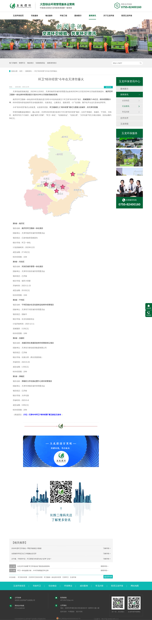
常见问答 (125, 112)
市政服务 (34, 16)
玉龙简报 (124, 124)
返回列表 (108, 87)
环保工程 (63, 16)
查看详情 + (104, 566)
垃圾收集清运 (40, 63)
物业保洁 (30, 63)
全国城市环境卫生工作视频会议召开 (23, 553)
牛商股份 (71, 611)
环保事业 (68, 586)
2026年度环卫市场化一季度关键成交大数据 (26, 548)
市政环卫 (37, 586)
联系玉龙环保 (126, 16)
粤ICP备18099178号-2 (109, 619)
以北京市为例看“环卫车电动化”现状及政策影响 (33, 566)
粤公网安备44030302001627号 (68, 619)
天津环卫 (65, 577)
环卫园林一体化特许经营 (52, 577)
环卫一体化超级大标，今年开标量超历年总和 (33, 570)
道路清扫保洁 (51, 63)
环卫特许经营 (22, 577)
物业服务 (49, 16)
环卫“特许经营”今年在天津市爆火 (45, 71)
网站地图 (135, 586)
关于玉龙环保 (108, 16)
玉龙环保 (73, 577)
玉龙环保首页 (18, 16)
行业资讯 (125, 106)
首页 (21, 71)
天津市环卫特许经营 (36, 577)
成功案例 (84, 586)
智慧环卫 (22, 63)
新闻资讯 (92, 16)
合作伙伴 (124, 118)
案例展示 (78, 16)
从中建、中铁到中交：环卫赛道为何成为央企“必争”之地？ (31, 559)
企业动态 (125, 100)
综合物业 (53, 586)
